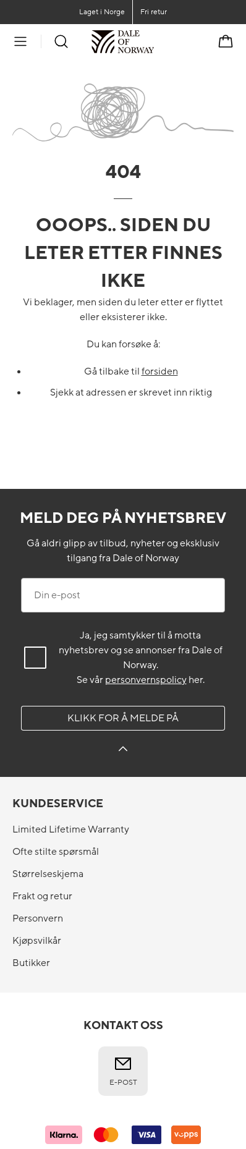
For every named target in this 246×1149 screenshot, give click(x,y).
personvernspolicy (146, 680)
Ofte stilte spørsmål (55, 852)
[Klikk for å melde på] (123, 750)
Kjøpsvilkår (36, 941)
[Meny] (20, 41)
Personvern (37, 918)
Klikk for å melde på (123, 718)
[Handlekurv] (225, 41)
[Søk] (61, 41)
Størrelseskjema (47, 874)
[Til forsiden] (154, 41)
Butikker (31, 963)
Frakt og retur (42, 896)
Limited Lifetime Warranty (70, 829)
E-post (123, 1070)
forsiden (160, 371)
